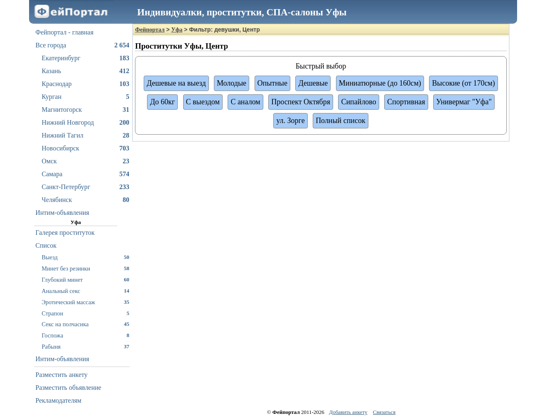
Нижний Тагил (85, 135)
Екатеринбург (85, 58)
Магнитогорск (85, 109)
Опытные (272, 83)
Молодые (231, 83)
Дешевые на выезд (176, 83)
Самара (85, 174)
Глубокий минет (85, 279)
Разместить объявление (68, 387)
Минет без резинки (85, 268)
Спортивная (406, 102)
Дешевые (313, 83)
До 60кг (162, 102)
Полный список (340, 120)
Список (45, 245)
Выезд (85, 257)
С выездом (203, 102)
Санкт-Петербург (85, 187)
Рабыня (85, 346)
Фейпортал (149, 30)
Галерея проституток (65, 232)
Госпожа (85, 335)
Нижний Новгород (85, 122)
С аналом (245, 102)
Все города (82, 45)
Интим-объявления (62, 212)
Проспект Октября (300, 102)
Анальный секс (85, 290)
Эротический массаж (85, 302)
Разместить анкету (61, 374)
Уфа (176, 30)
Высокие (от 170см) (463, 83)
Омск (85, 161)
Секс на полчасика (85, 324)
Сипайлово (358, 102)
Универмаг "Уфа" (464, 102)
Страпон (85, 313)
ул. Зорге (290, 120)
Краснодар (85, 84)
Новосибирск (85, 148)
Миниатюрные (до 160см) (380, 83)
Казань (85, 71)
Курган (85, 97)
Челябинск (85, 200)
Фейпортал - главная (64, 32)
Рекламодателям (58, 400)
